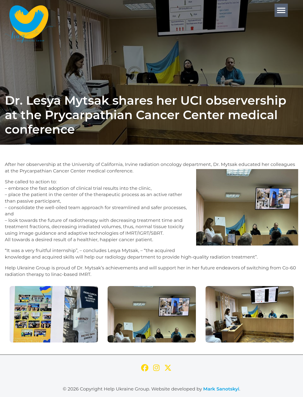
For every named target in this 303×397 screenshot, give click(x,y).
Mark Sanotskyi (221, 389)
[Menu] (281, 10)
